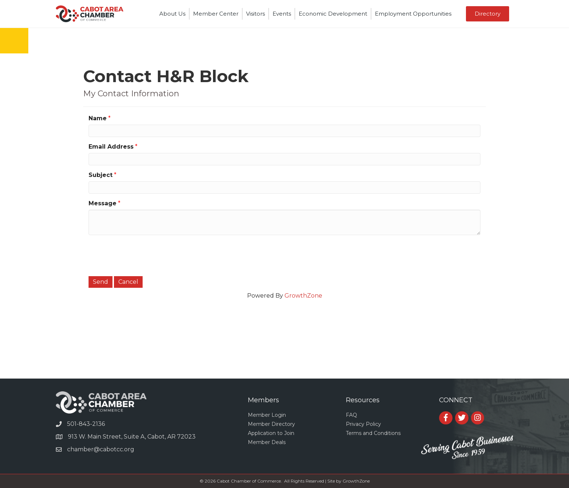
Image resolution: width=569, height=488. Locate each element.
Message (102, 203)
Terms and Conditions (373, 433)
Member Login (267, 415)
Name (98, 118)
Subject (100, 175)
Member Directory (271, 424)
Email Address (111, 146)
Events (282, 13)
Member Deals (267, 442)
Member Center (215, 13)
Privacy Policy (363, 424)
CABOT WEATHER (284, 351)
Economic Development (333, 13)
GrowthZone (303, 295)
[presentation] (144, 255)
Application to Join (271, 433)
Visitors (255, 13)
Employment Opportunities (413, 13)
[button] (487, 13)
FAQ (351, 415)
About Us (172, 13)
